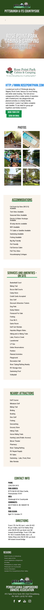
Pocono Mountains (9, 569)
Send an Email (14, 115)
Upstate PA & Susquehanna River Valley (16, 571)
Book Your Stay (13, 112)
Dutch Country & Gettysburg (12, 556)
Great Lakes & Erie (10, 558)
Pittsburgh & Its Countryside (12, 566)
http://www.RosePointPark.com (25, 85)
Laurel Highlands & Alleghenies (13, 560)
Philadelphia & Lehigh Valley (12, 564)
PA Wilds (6, 562)
